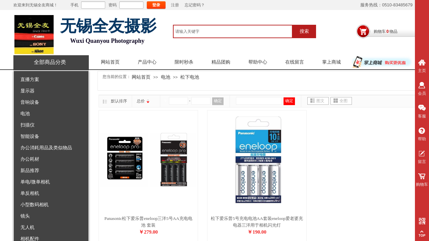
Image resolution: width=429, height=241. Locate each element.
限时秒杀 (184, 62)
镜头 (25, 216)
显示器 (27, 90)
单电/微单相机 (35, 181)
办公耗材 (29, 159)
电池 (25, 113)
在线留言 (294, 62)
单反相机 (29, 193)
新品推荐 (29, 170)
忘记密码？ (195, 5)
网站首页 (110, 62)
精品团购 (220, 62)
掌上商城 (331, 62)
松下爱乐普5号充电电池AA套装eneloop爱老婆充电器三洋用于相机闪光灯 (257, 222)
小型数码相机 (34, 204)
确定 (218, 100)
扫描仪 (27, 125)
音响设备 (29, 102)
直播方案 (29, 79)
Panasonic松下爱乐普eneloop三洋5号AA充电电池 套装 (148, 222)
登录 (156, 5)
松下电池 (189, 77)
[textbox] (233, 31)
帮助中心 (257, 62)
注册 (175, 5)
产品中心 (147, 62)
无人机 (27, 227)
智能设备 (29, 136)
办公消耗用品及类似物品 (46, 147)
